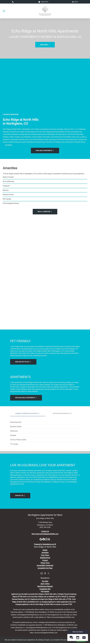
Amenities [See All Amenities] (45, 590)
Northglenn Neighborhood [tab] (62, 413)
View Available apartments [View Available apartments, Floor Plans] (26, 398)
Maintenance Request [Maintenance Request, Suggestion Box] (45, 624)
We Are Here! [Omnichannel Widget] (78, 632)
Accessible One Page (45, 606)
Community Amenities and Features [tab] (27, 413)
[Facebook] (43, 577)
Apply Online (43, 1)
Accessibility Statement (45, 603)
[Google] (41, 577)
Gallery (45, 588)
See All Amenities (45, 211)
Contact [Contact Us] (45, 598)
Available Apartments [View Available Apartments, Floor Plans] (45, 150)
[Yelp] (49, 577)
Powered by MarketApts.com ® (45, 582)
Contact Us (20, 533)
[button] (71, 637)
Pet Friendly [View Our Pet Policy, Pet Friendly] (45, 629)
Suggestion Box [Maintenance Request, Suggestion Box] (45, 627)
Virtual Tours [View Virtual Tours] (45, 601)
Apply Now (45, 45)
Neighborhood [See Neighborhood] (45, 595)
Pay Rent (45, 619)
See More (8, 145)
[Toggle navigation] (4, 10)
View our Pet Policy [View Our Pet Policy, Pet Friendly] (23, 362)
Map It (75, 1)
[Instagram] (46, 577)
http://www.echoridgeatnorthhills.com (45, 572)
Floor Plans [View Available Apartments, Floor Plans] (45, 593)
